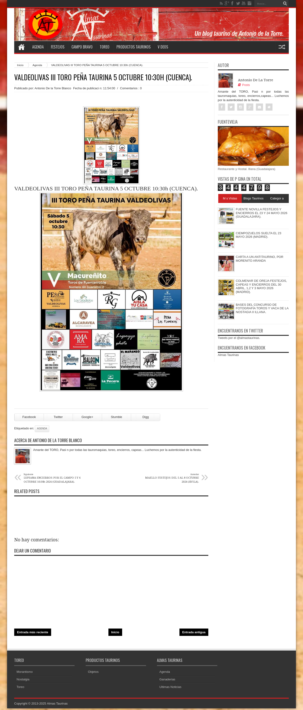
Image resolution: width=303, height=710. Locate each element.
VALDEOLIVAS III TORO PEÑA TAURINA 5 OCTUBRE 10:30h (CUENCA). (103, 77)
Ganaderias (167, 681)
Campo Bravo (82, 47)
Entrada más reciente (32, 633)
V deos (163, 47)
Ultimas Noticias (170, 688)
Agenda (38, 47)
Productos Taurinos (133, 47)
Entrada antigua (193, 633)
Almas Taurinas (228, 355)
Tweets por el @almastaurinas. (239, 338)
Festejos (57, 47)
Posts (244, 85)
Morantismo (25, 673)
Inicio (20, 65)
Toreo (104, 47)
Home (21, 47)
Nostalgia (23, 681)
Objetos (93, 673)
